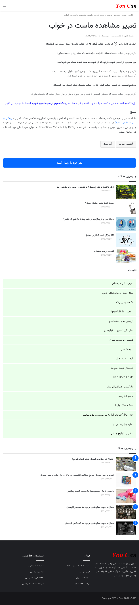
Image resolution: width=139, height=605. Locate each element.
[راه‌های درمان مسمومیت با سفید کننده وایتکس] (126, 496)
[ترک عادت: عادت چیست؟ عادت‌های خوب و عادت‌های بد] (126, 192)
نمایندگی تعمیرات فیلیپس (118, 330)
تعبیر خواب (99, 15)
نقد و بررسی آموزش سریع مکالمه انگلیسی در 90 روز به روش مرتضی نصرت (77, 475)
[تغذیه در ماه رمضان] (126, 256)
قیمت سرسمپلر (124, 359)
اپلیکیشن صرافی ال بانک (119, 387)
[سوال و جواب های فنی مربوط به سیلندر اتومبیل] (126, 512)
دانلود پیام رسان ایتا (122, 424)
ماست (107, 144)
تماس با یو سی (37, 572)
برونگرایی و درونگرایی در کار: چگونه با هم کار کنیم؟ (88, 219)
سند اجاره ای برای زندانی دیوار (117, 293)
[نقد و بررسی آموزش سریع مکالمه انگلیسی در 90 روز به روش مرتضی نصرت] (126, 480)
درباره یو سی (84, 572)
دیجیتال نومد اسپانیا (122, 368)
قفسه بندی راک (124, 302)
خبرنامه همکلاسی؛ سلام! (78, 566)
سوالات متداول (83, 578)
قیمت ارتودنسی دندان (121, 340)
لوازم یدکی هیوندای (122, 284)
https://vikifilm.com (121, 312)
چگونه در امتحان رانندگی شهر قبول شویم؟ (93, 459)
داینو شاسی (127, 349)
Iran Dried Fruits (123, 377)
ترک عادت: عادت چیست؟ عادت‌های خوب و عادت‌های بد (85, 187)
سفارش (122, 434)
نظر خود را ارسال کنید (69, 163)
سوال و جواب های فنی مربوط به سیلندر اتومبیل (90, 507)
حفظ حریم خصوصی (34, 578)
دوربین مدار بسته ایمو (121, 321)
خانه (132, 15)
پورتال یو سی (128, 563)
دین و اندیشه (113, 15)
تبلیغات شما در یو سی (34, 566)
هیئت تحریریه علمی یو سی (122, 36)
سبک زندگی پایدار (123, 405)
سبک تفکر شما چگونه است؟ (99, 203)
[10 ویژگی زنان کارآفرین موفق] (126, 240)
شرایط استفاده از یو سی (33, 584)
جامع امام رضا (125, 396)
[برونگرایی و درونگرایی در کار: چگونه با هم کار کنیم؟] (126, 224)
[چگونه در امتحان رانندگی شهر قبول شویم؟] (126, 464)
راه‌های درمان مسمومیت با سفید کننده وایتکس (90, 491)
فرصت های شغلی (82, 584)
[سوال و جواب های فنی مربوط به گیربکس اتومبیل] (126, 528)
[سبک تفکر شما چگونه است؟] (126, 208)
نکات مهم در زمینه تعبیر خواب (48, 103)
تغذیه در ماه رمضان (104, 251)
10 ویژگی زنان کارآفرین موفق (100, 235)
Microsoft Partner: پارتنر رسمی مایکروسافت (108, 415)
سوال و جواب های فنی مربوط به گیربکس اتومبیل (89, 523)
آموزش (124, 15)
